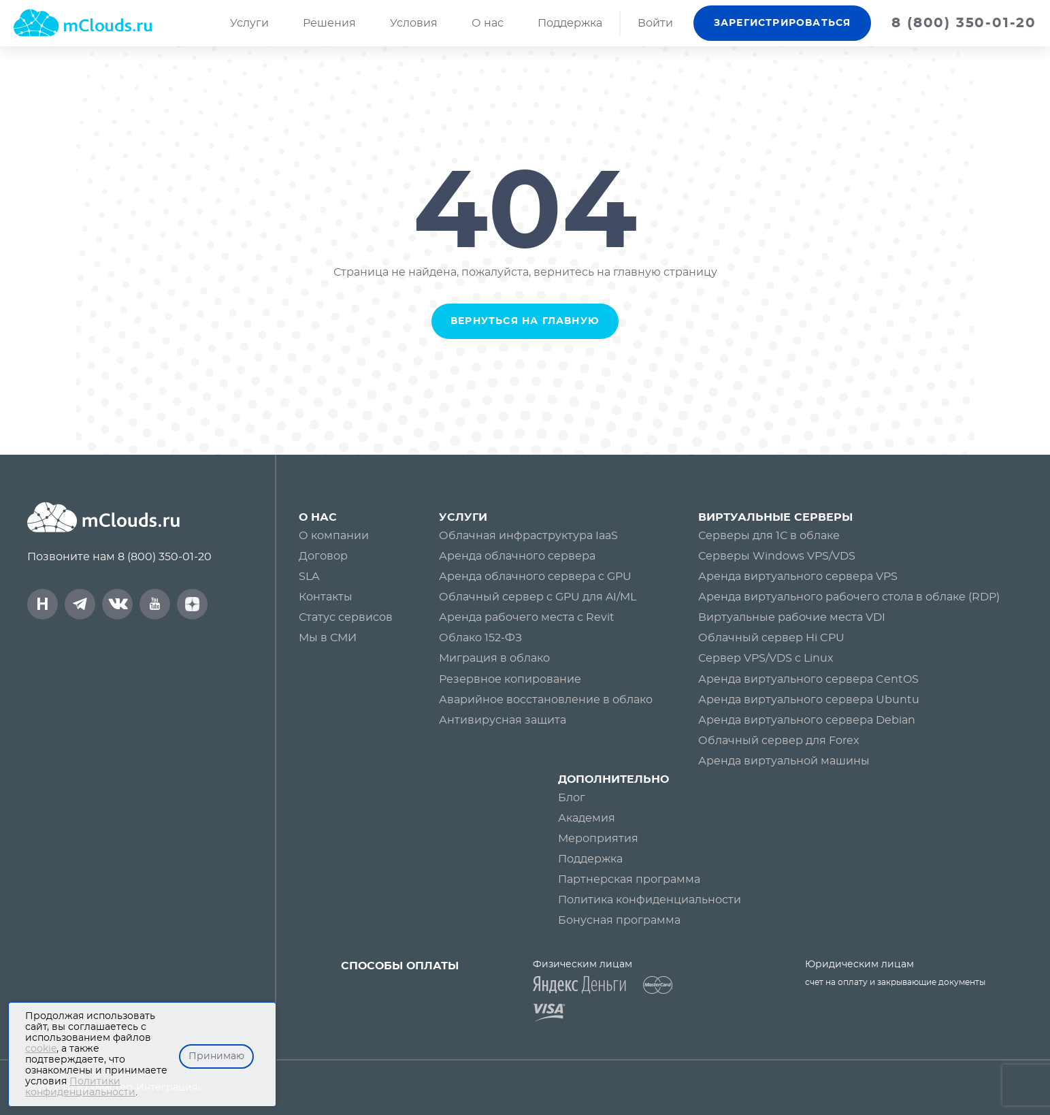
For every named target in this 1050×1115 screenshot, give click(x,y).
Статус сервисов (346, 617)
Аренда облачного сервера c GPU (535, 576)
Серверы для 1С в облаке (769, 535)
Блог (571, 797)
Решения (329, 23)
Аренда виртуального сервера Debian (806, 720)
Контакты (325, 597)
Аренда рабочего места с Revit (526, 617)
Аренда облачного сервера (517, 556)
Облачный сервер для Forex (778, 740)
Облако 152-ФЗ (480, 637)
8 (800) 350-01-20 (165, 556)
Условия (414, 23)
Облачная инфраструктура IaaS (528, 535)
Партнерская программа (629, 879)
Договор (323, 556)
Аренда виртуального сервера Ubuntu (808, 699)
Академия (586, 818)
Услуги (249, 23)
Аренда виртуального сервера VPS (798, 576)
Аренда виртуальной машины (784, 761)
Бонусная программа (619, 920)
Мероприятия (598, 838)
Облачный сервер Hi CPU (771, 637)
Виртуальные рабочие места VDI (791, 617)
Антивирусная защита (502, 720)
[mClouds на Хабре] (42, 604)
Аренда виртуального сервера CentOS (808, 679)
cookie (40, 1049)
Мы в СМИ (328, 637)
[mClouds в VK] (117, 604)
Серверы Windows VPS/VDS (776, 556)
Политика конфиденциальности (649, 899)
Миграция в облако (494, 658)
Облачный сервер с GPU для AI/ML (537, 597)
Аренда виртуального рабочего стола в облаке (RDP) (849, 597)
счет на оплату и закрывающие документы (895, 982)
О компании (334, 535)
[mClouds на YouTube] (155, 604)
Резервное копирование (510, 679)
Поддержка (570, 23)
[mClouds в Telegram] (80, 604)
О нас (488, 23)
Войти (655, 23)
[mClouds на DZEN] (192, 604)
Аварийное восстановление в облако (546, 699)
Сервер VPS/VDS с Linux (766, 658)
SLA (309, 576)
